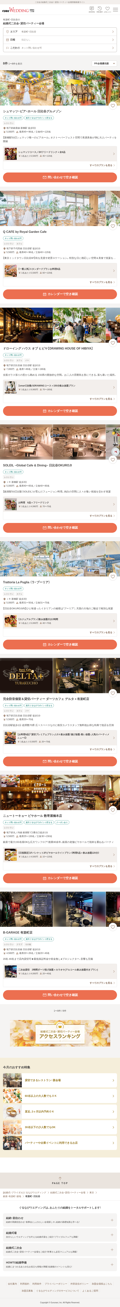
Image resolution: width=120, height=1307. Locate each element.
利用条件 (36, 1283)
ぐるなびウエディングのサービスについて (57, 1290)
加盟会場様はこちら (102, 1283)
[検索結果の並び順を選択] (104, 64)
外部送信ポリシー (79, 1283)
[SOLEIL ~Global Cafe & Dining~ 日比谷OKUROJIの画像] (60, 442)
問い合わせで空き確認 (60, 177)
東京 (91, 1192)
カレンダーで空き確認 (60, 294)
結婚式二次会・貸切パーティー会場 (67, 1192)
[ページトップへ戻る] (60, 1181)
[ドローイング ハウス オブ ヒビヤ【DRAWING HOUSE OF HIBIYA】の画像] (60, 325)
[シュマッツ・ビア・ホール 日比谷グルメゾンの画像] (60, 88)
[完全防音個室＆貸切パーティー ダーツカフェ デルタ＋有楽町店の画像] (60, 675)
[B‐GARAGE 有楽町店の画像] (60, 909)
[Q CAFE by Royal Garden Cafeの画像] (60, 208)
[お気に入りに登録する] (113, 105)
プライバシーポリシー (56, 1283)
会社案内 (12, 1283)
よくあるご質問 (90, 1290)
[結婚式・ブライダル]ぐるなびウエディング (24, 1192)
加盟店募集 (27, 1290)
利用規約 (24, 1283)
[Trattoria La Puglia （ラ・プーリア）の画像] (60, 558)
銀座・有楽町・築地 (12, 1196)
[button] (60, 1220)
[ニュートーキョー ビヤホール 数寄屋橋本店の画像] (60, 792)
